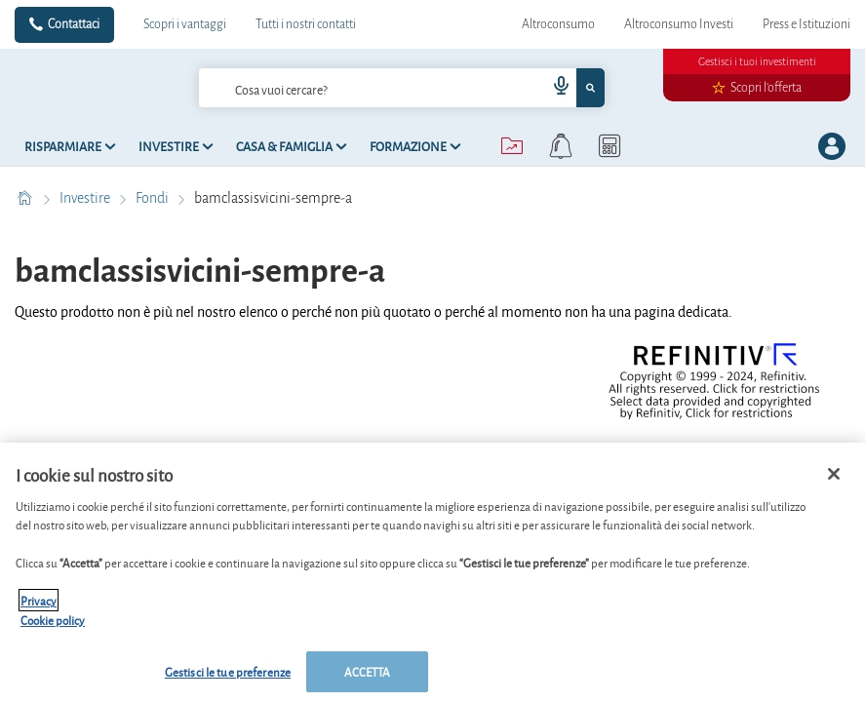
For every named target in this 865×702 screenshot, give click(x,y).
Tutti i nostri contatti (306, 24)
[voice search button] (553, 87)
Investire (86, 198)
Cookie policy (52, 619)
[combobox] (402, 87)
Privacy (38, 600)
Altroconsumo (558, 24)
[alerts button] (560, 146)
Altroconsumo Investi (678, 24)
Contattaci (73, 24)
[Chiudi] (833, 473)
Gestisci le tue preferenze (228, 671)
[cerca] (341, 87)
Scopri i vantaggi (184, 24)
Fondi (154, 198)
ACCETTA (367, 671)
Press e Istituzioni (806, 24)
